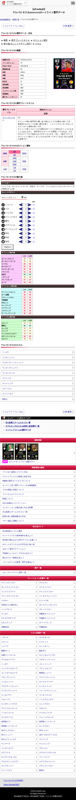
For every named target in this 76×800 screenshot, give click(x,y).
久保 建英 (67, 26)
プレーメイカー (45, 609)
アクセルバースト (8, 659)
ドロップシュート (8, 677)
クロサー (4, 600)
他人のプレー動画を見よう (13, 558)
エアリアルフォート (47, 761)
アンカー (4, 614)
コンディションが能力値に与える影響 (17, 507)
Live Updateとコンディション (14, 503)
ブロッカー (43, 748)
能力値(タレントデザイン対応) (17, 44)
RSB (24, 169)
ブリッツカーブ (45, 668)
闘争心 (5, 399)
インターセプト (7, 748)
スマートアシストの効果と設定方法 (16, 476)
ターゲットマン (45, 587)
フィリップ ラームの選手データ (18, 430)
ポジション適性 (40, 40)
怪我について (7, 499)
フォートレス (44, 757)
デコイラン (43, 583)
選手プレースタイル (20, 40)
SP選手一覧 (15, 19)
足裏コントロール (8, 655)
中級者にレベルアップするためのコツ (17, 553)
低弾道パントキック (47, 721)
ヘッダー (5, 352)
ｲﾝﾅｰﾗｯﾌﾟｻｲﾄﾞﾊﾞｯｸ (8, 618)
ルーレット (43, 642)
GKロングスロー (8, 730)
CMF (15, 161)
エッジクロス (44, 704)
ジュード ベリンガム (13, 26)
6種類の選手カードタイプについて (16, 481)
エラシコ (4, 642)
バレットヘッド (45, 664)
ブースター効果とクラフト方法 (14, 472)
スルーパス (5, 699)
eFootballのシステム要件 (12, 531)
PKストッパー (7, 735)
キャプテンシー (7, 766)
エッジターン (44, 646)
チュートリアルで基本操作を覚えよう (17, 535)
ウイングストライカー (10, 596)
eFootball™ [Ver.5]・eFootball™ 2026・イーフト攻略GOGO (38, 796)
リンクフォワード (8, 592)
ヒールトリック (45, 686)
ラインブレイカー (8, 583)
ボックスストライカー (10, 587)
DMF (15, 164)
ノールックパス (7, 713)
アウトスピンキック (9, 708)
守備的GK (43, 627)
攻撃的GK (5, 627)
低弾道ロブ (5, 721)
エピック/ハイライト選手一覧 (14, 572)
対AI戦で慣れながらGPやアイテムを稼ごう (19, 540)
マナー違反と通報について (13, 521)
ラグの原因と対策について (13, 490)
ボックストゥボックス (48, 605)
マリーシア (6, 378)
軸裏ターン (5, 651)
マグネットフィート (47, 659)
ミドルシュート (8, 357)
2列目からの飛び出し (9, 605)
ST (15, 155)
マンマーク (5, 744)
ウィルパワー (6, 695)
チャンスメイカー (46, 592)
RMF (24, 161)
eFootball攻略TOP (5, 19)
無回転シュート (45, 673)
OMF (15, 158)
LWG (5, 153)
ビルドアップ (6, 623)
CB (14, 168)
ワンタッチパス (8, 373)
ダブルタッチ (44, 637)
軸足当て (42, 651)
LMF (5, 161)
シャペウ (4, 646)
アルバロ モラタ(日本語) (13, 780)
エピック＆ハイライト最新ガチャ (20, 453)
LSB (5, 169)
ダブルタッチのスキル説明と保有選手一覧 (22, 426)
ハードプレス (6, 609)
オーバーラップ (45, 623)
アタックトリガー (46, 766)
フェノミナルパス (46, 717)
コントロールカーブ (9, 668)
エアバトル (6, 389)
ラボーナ (42, 708)
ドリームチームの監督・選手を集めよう (18, 562)
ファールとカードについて (13, 494)
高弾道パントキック (9, 726)
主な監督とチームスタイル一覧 (17, 423)
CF (15, 152)
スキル (38, 44)
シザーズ (4, 637)
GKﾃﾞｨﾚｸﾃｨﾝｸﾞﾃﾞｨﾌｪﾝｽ (48, 735)
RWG (24, 153)
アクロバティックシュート (13, 362)
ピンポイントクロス (9, 704)
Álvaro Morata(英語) (11, 785)
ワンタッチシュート (10, 368)
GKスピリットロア (8, 739)
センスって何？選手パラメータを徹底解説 (19, 485)
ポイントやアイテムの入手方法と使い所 (18, 544)
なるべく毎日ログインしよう (14, 549)
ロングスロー (44, 726)
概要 (6, 40)
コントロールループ (9, 673)
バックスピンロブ (46, 699)
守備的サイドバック (47, 618)
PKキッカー (44, 730)
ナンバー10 (43, 600)
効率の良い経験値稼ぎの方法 (14, 516)
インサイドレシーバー (48, 596)
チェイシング (7, 383)
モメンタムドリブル (47, 655)
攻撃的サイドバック (47, 614)
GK (14, 171)
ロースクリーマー (46, 682)
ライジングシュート (47, 677)
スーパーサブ (7, 394)
